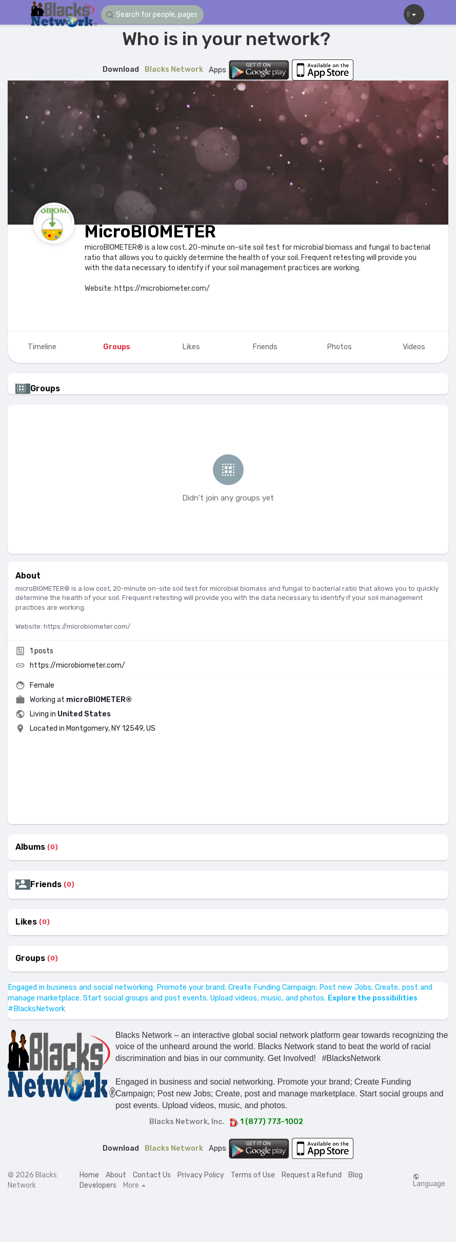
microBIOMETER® (99, 699)
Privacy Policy (200, 1175)
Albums (30, 847)
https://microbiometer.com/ (77, 665)
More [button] (134, 1185)
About (116, 1175)
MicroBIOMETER (150, 232)
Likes (26, 922)
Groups (30, 958)
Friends (46, 884)
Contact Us (152, 1175)
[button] (152, 14)
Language (429, 1180)
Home (89, 1175)
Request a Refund (312, 1175)
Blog (355, 1175)
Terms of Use (253, 1175)
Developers (98, 1185)
